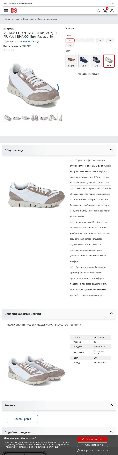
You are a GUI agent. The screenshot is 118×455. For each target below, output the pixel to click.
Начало (6, 19)
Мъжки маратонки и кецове (46, 19)
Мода (15, 19)
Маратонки (99, 346)
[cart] (105, 10)
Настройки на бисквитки (92, 450)
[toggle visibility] (59, 150)
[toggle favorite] (89, 74)
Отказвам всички (92, 444)
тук (56, 446)
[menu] (6, 10)
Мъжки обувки (27, 19)
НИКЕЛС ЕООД (31, 41)
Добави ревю (22, 419)
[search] (98, 10)
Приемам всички (92, 439)
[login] (112, 10)
